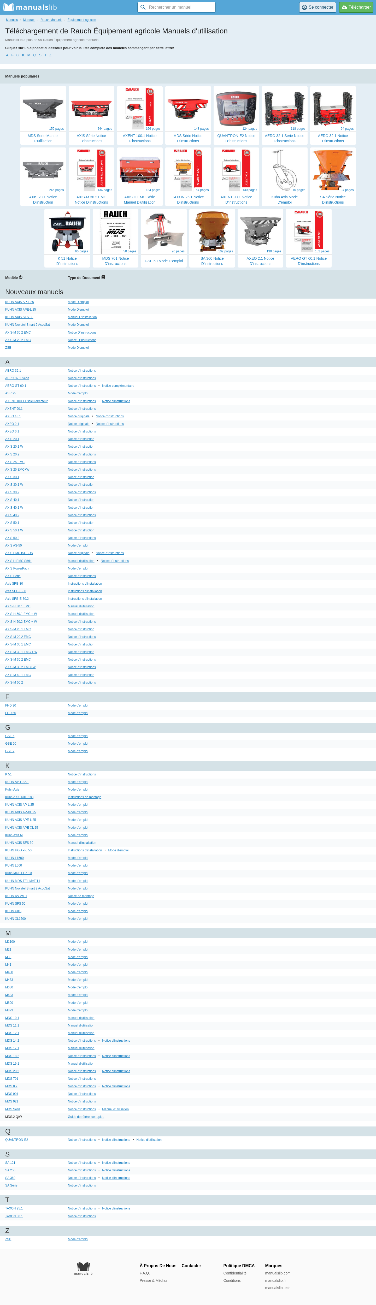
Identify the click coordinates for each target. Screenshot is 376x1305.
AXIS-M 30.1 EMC (18, 644)
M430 (9, 972)
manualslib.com (278, 1273)
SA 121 (10, 1163)
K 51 (8, 774)
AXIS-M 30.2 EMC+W (20, 667)
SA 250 (10, 1170)
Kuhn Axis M (14, 835)
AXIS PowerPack (17, 568)
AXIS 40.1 (12, 500)
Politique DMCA (239, 1266)
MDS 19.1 (12, 1063)
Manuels (12, 20)
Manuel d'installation (82, 843)
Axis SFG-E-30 (15, 591)
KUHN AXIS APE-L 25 (20, 309)
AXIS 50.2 (12, 538)
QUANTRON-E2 (16, 1140)
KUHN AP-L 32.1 (17, 782)
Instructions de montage (84, 797)
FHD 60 (10, 713)
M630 (9, 987)
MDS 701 (11, 1079)
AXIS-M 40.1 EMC (18, 675)
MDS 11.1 (12, 1025)
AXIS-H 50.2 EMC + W (21, 622)
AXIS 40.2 (12, 515)
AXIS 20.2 (12, 454)
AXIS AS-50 (13, 545)
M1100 (10, 942)
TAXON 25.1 (14, 1208)
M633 (9, 995)
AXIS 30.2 (12, 492)
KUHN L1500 (14, 858)
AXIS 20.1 (12, 439)
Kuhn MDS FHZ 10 (18, 873)
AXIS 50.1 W (14, 530)
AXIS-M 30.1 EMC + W (21, 652)
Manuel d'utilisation (81, 561)
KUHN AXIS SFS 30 (19, 317)
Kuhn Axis (12, 789)
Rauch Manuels (51, 20)
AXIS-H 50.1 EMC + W (21, 614)
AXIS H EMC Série (18, 561)
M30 (8, 957)
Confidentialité (235, 1273)
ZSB (8, 347)
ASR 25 (10, 393)
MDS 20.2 (12, 1071)
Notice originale (79, 416)
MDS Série (12, 1109)
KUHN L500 (13, 865)
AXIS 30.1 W (14, 485)
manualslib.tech (278, 1288)
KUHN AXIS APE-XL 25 (21, 827)
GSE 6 (9, 736)
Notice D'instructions (82, 332)
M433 (9, 980)
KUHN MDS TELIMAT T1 (22, 881)
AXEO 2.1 (12, 424)
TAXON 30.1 (14, 1216)
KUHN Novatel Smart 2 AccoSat (27, 325)
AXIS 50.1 (12, 523)
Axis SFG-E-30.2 (17, 599)
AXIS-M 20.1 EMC (18, 629)
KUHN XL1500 (15, 919)
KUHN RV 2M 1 (16, 896)
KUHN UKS (13, 911)
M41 (8, 964)
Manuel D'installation (82, 317)
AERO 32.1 (13, 370)
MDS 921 (11, 1101)
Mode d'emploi (78, 393)
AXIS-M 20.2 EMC (18, 340)
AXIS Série (13, 576)
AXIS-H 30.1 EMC (18, 606)
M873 (9, 1010)
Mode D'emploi (78, 302)
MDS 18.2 (12, 1056)
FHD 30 (10, 705)
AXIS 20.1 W (14, 446)
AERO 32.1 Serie (17, 378)
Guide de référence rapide (86, 1117)
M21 (8, 949)
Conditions (232, 1280)
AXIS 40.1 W (14, 507)
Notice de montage (81, 896)
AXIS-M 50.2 (14, 682)
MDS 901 (11, 1094)
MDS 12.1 (12, 1033)
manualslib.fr (275, 1280)
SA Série (11, 1185)
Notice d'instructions (82, 370)
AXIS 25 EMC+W (17, 469)
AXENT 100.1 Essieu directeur (26, 401)
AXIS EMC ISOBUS (19, 553)
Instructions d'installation (85, 583)
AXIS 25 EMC (15, 462)
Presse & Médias (153, 1280)
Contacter (191, 1266)
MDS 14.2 (12, 1040)
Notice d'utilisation (148, 1140)
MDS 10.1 (12, 1018)
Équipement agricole (81, 20)
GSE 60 (10, 743)
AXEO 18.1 (13, 416)
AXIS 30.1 (12, 477)
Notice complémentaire (118, 386)
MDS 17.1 (12, 1048)
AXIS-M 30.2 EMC (18, 332)
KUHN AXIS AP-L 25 (19, 302)
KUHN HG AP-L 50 (18, 850)
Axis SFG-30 (14, 583)
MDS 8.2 (11, 1086)
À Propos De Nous (158, 1266)
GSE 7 (9, 751)
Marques (29, 20)
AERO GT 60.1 (15, 386)
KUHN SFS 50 (15, 903)
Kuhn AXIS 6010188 (19, 797)
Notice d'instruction (81, 439)
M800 (9, 1003)
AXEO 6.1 (12, 431)
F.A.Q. (145, 1273)
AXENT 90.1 (13, 409)
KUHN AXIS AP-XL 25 (20, 812)
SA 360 (10, 1178)
